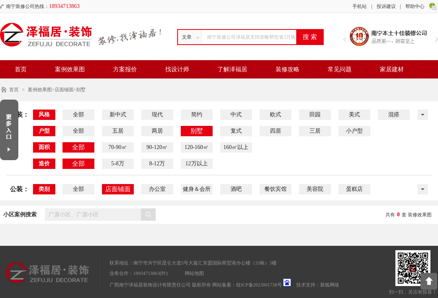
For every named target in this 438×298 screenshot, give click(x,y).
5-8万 (117, 164)
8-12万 (157, 164)
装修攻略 (287, 69)
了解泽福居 (232, 69)
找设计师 (177, 69)
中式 (236, 115)
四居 (275, 131)
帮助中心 (414, 6)
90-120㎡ (157, 147)
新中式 (118, 115)
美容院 (315, 189)
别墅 (196, 130)
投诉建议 (386, 6)
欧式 (275, 115)
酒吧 (236, 189)
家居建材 (392, 69)
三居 (315, 131)
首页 (21, 69)
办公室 (157, 189)
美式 (354, 115)
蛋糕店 (354, 189)
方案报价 (125, 69)
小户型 (354, 131)
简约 (196, 115)
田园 (315, 115)
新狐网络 (329, 285)
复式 (236, 131)
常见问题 (340, 69)
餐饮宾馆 (275, 189)
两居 (157, 131)
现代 (157, 115)
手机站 (359, 6)
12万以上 (197, 164)
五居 (117, 131)
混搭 (393, 115)
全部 (78, 115)
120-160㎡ (196, 147)
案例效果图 (70, 69)
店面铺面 (118, 189)
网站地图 (194, 273)
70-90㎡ (117, 147)
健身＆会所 (197, 189)
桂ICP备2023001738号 (259, 285)
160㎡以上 (235, 147)
